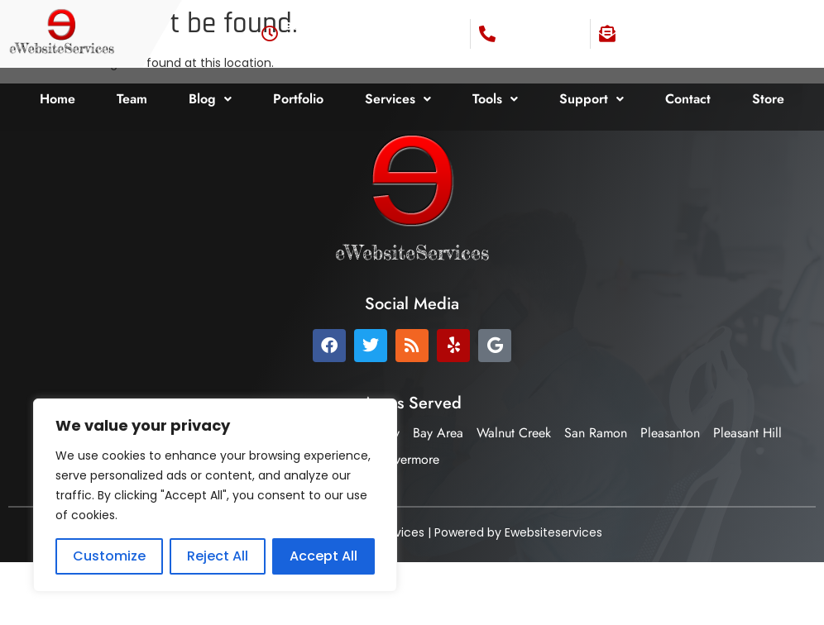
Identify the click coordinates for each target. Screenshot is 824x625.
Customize (109, 555)
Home (57, 98)
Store (768, 98)
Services (398, 98)
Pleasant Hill (747, 432)
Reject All (217, 555)
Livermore (412, 459)
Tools (495, 98)
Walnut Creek (514, 432)
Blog (210, 98)
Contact (688, 98)
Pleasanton (670, 432)
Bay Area (438, 432)
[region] (215, 495)
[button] (210, 99)
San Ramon (595, 432)
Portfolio (298, 98)
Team (132, 98)
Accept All (323, 555)
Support (591, 98)
